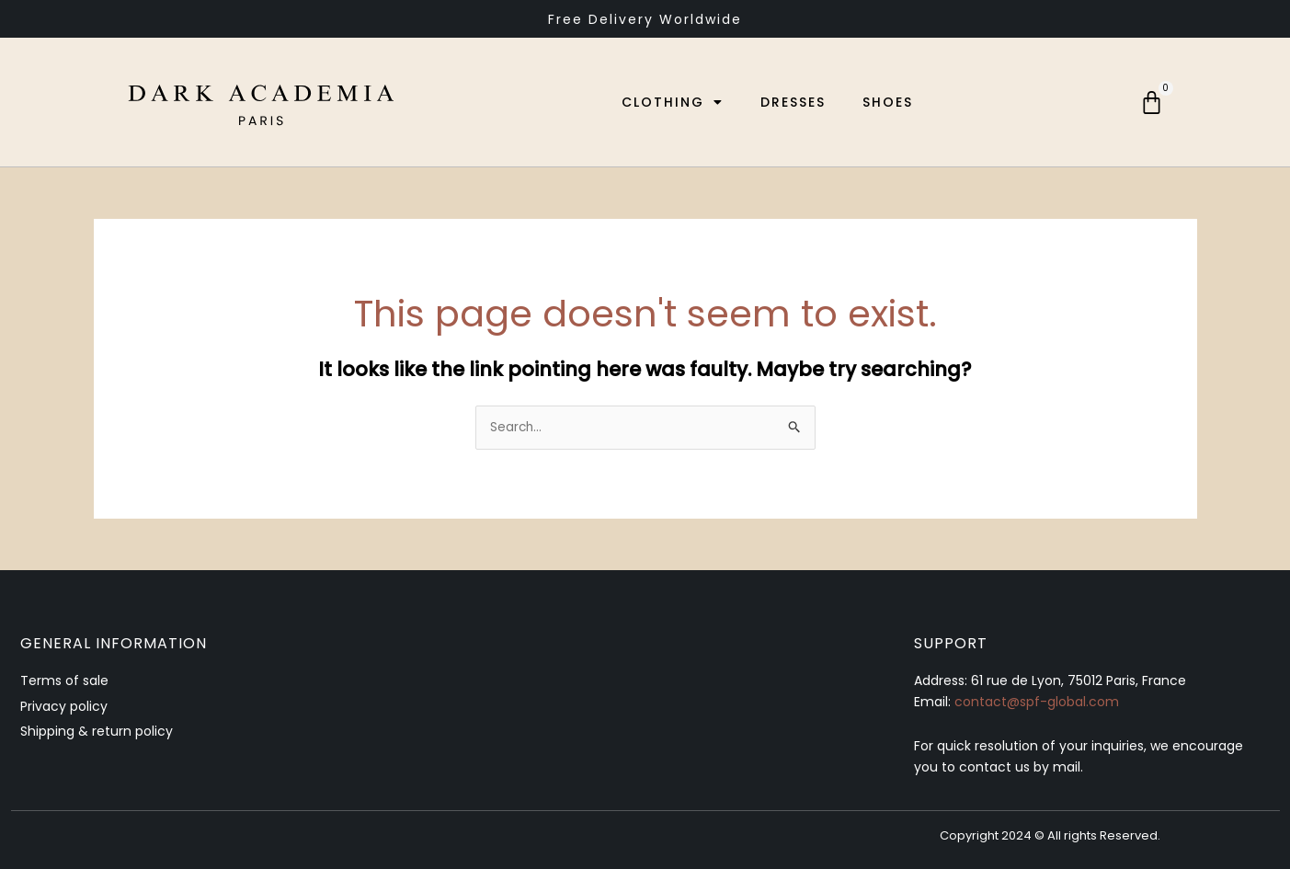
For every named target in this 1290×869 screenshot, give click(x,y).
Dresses (790, 102)
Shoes (885, 102)
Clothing (670, 102)
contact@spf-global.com (1036, 702)
